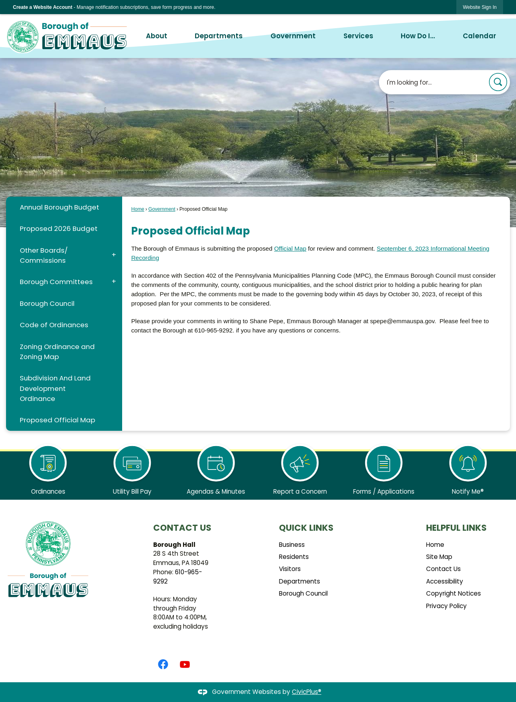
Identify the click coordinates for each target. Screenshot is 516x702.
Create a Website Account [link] (42, 7)
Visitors (290, 569)
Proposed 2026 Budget (59, 228)
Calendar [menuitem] (479, 36)
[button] (498, 82)
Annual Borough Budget (59, 207)
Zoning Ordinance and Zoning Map (57, 351)
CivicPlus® (306, 691)
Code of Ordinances (54, 325)
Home (137, 209)
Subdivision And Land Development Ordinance (55, 388)
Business (292, 544)
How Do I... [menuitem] (418, 36)
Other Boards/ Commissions (44, 255)
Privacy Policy (446, 606)
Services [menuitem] (358, 36)
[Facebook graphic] (163, 664)
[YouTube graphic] (185, 664)
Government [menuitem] (293, 36)
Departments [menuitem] (219, 36)
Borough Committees (56, 282)
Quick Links (306, 528)
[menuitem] (64, 207)
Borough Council (47, 303)
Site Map (439, 556)
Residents (294, 556)
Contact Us (443, 569)
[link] (479, 7)
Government (161, 209)
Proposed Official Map (57, 420)
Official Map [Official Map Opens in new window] (290, 248)
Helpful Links (456, 528)
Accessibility (444, 581)
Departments (299, 581)
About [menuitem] (156, 36)
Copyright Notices (453, 593)
